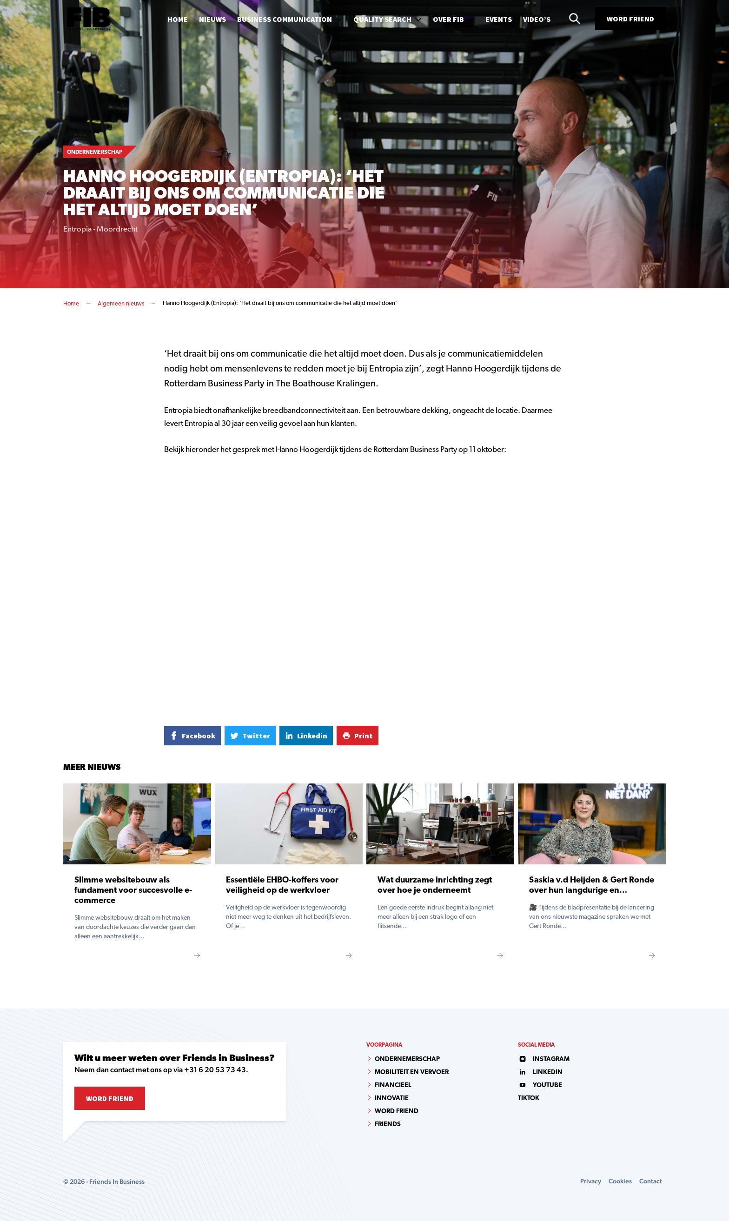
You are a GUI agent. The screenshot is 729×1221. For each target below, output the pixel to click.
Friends (388, 1124)
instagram (544, 1059)
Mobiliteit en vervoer (412, 1072)
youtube (540, 1085)
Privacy (590, 1181)
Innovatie (392, 1098)
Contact (650, 1181)
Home (71, 304)
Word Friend (630, 18)
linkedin (540, 1072)
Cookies (620, 1181)
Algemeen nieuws (121, 304)
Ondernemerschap (407, 1059)
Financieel (393, 1085)
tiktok (528, 1098)
